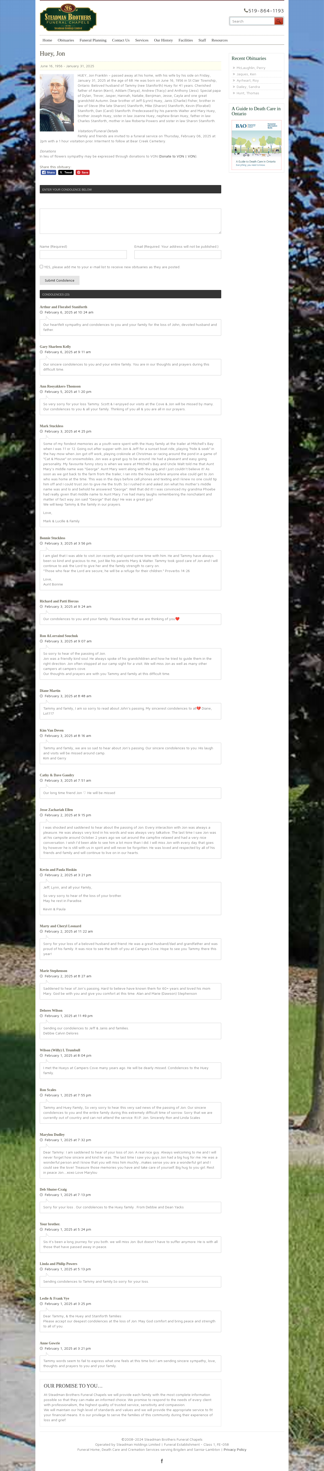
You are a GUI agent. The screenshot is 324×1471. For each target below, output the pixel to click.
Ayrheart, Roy (248, 80)
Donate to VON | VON (177, 156)
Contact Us (121, 40)
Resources (220, 40)
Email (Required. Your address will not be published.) (176, 246)
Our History (163, 40)
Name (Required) (53, 246)
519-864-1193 (266, 10)
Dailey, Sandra (248, 86)
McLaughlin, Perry (251, 67)
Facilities (185, 40)
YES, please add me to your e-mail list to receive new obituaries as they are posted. (110, 267)
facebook (162, 1461)
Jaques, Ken (246, 74)
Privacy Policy (235, 1449)
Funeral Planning (92, 40)
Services (142, 40)
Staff (202, 40)
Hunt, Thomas (248, 93)
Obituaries (66, 40)
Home (47, 40)
